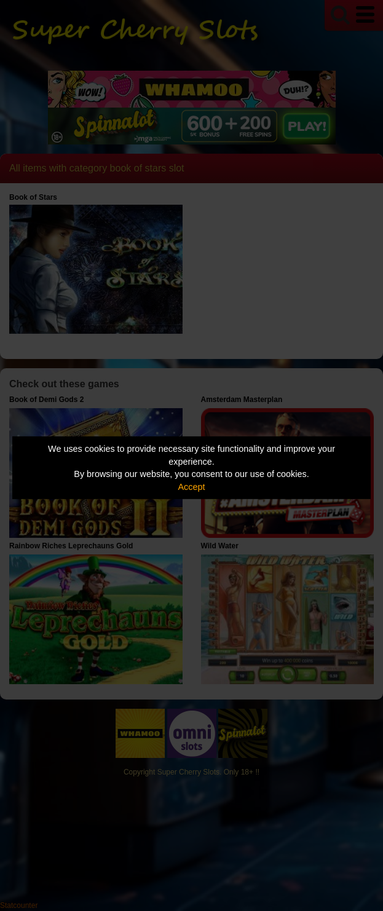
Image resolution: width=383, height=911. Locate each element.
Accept (191, 487)
